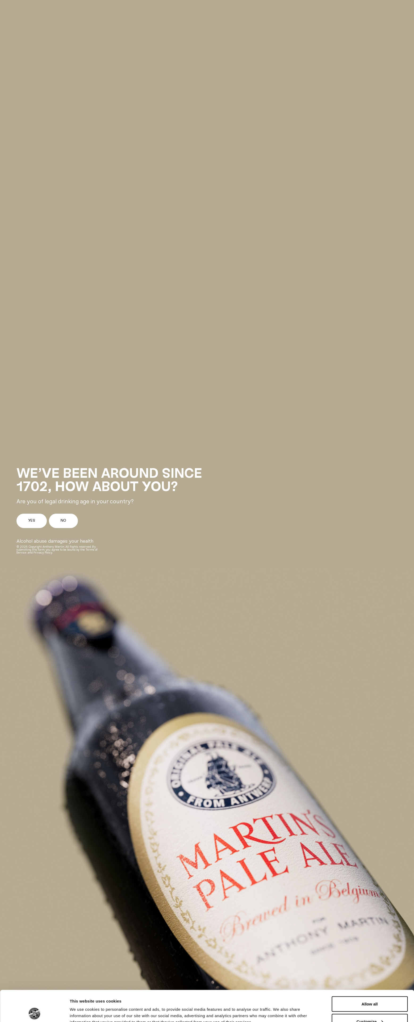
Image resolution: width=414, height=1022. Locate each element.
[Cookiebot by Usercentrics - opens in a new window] (34, 1012)
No (63, 521)
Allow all (370, 973)
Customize (370, 990)
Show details (82, 1005)
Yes (31, 521)
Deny (370, 1008)
